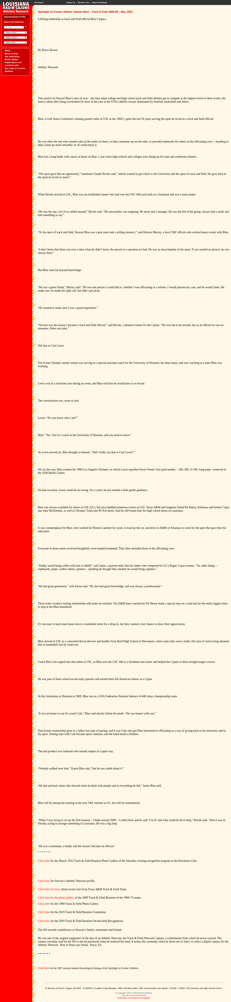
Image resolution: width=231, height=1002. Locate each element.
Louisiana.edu (12, 65)
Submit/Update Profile (15, 17)
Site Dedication (12, 56)
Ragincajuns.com (13, 62)
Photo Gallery (11, 59)
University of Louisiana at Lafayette (133, 998)
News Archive (11, 53)
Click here (44, 860)
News (7, 50)
